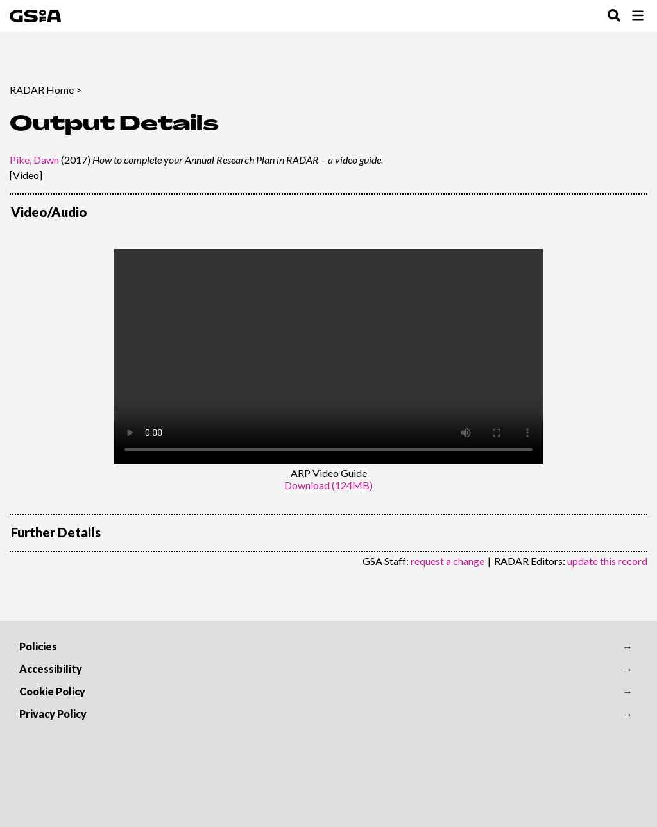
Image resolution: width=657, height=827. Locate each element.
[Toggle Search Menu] (614, 16)
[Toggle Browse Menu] (637, 16)
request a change (447, 561)
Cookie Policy (52, 691)
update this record (607, 561)
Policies (38, 646)
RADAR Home (42, 89)
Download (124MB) (328, 485)
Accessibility (50, 669)
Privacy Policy (53, 714)
